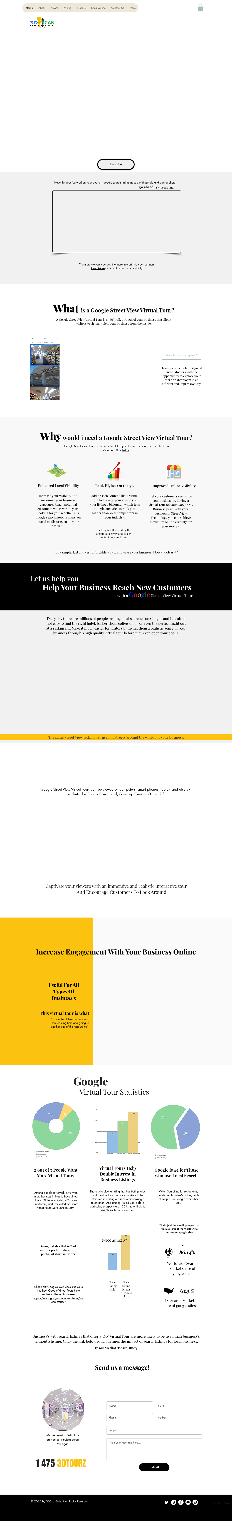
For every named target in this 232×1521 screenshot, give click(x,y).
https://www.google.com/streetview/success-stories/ (58, 1300)
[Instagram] (195, 1502)
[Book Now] (116, 164)
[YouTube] (188, 1502)
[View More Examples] (181, 355)
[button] (201, 7)
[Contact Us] (173, 1502)
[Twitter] (166, 1502)
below (125, 450)
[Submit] (154, 1467)
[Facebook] (181, 1502)
